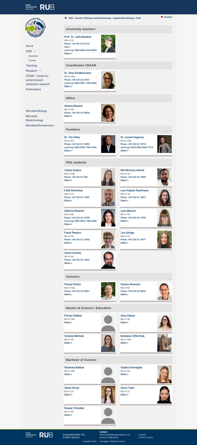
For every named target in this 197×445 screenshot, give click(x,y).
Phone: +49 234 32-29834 (77, 112)
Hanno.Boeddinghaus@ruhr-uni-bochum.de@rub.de (115, 436)
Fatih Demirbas (73, 190)
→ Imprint (141, 434)
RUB (71, 18)
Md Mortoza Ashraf (132, 170)
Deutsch (168, 17)
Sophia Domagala (131, 367)
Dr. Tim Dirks (72, 137)
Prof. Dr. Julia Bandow (77, 36)
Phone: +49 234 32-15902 (77, 144)
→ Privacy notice (145, 437)
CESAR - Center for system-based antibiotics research (40, 80)
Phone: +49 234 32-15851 (133, 197)
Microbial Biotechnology (40, 118)
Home (35, 46)
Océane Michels (74, 336)
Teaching (36, 65)
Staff (138, 18)
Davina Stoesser (130, 284)
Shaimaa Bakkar (74, 367)
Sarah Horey (71, 387)
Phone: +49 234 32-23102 (77, 43)
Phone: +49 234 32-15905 (77, 197)
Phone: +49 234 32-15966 (77, 239)
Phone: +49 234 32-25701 (77, 80)
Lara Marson (128, 210)
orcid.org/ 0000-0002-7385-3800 (80, 221)
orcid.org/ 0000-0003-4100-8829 (80, 50)
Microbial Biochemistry (40, 125)
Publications (38, 89)
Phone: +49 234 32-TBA (76, 177)
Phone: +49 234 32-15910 (133, 144)
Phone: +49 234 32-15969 (133, 177)
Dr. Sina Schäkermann (77, 73)
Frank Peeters (72, 232)
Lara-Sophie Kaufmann (135, 190)
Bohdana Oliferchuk (133, 336)
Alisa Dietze (128, 315)
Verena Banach (73, 106)
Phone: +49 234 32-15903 (77, 260)
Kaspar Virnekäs (74, 408)
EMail (67, 53)
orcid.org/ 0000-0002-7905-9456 (80, 147)
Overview (33, 56)
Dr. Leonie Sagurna (132, 137)
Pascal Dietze (72, 284)
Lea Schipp (127, 232)
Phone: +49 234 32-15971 (133, 239)
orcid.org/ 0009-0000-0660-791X (137, 147)
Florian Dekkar (73, 315)
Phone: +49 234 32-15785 (77, 217)
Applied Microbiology (123, 18)
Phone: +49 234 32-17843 (133, 217)
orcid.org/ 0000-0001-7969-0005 (80, 83)
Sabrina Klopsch (74, 210)
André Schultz (72, 253)
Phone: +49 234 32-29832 (133, 291)
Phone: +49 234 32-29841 (77, 291)
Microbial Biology (40, 111)
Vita (66, 47)
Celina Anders (72, 170)
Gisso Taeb (127, 387)
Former (32, 60)
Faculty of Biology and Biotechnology (93, 18)
